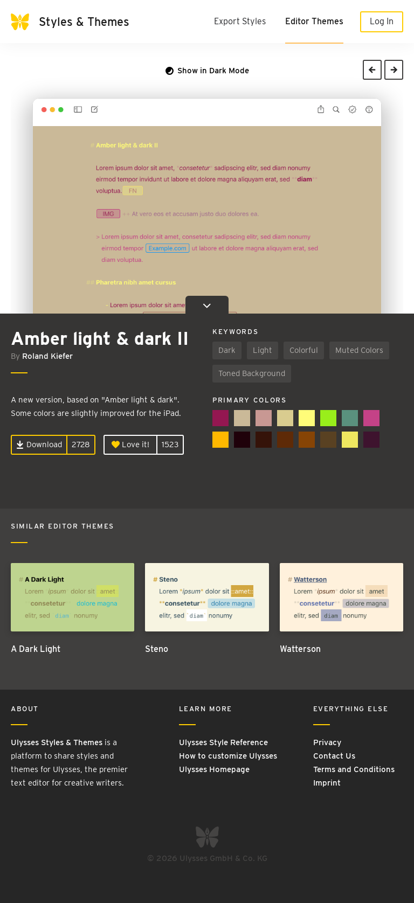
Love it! (130, 444)
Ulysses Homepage (214, 769)
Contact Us (334, 756)
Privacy (327, 742)
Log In (382, 21)
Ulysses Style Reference (223, 742)
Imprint (327, 783)
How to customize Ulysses (228, 756)
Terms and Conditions (354, 769)
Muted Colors (359, 350)
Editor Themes (314, 21)
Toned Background (251, 373)
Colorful (303, 350)
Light (262, 350)
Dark (227, 350)
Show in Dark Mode (207, 70)
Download (39, 444)
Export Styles (240, 21)
